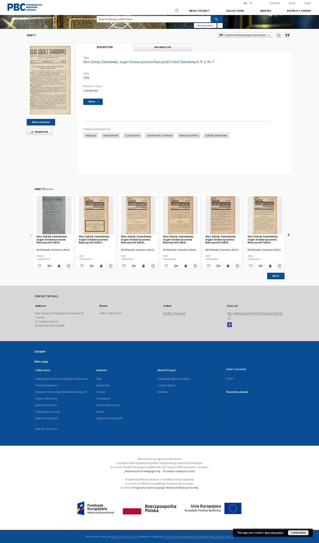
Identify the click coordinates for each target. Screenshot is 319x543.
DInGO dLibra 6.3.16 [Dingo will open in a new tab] (124, 536)
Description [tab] (105, 47)
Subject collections (46, 398)
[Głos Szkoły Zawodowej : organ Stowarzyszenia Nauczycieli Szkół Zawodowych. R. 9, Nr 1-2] (180, 215)
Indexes (265, 11)
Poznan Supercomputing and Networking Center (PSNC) (198, 536)
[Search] (217, 19)
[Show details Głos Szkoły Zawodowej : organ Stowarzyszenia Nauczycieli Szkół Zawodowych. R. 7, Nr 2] (68, 266)
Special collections (46, 405)
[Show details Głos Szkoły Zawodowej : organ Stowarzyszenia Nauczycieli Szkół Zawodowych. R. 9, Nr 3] (237, 266)
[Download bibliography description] (49, 266)
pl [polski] (251, 3)
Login (307, 3)
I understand (298, 532)
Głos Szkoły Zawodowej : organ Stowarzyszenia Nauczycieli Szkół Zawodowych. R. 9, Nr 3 (221, 239)
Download (38, 131)
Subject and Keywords (109, 418)
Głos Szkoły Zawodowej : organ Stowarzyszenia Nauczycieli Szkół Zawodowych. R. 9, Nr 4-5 (95, 239)
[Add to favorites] (278, 35)
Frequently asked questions (173, 379)
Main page (41, 361)
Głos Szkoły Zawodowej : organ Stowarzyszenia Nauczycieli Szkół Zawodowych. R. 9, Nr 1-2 (179, 239)
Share (292, 3)
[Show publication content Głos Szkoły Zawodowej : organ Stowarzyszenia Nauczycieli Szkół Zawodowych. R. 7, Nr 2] (59, 266)
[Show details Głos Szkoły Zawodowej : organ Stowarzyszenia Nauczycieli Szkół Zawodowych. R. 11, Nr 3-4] (279, 266)
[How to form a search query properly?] (220, 25)
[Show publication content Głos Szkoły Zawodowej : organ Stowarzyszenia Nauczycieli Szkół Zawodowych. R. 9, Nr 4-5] (101, 266)
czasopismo (90, 90)
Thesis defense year (108, 405)
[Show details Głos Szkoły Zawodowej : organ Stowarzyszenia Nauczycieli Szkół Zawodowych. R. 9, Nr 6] (152, 266)
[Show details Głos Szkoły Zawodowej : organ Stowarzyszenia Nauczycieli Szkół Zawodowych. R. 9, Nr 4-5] (110, 266)
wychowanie (110, 135)
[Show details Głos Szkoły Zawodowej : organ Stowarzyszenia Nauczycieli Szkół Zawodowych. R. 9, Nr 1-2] (194, 266)
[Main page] (176, 10)
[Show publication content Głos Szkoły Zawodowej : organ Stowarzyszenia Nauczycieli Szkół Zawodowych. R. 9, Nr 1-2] (185, 266)
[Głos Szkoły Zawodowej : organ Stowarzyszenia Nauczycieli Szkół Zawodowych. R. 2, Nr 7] (50, 80)
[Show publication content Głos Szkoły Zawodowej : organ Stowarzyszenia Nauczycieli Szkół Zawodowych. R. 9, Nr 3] (227, 266)
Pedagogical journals (47, 411)
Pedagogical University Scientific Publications (61, 379)
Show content (41, 122)
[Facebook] (229, 325)
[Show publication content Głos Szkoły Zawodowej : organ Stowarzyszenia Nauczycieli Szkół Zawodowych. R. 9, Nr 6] (143, 266)
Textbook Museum (46, 385)
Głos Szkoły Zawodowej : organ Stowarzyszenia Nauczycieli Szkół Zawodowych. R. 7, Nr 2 (52, 239)
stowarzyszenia (188, 135)
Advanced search (205, 25)
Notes (100, 411)
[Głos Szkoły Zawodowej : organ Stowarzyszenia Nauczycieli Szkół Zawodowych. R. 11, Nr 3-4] (265, 215)
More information (274, 532)
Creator (101, 392)
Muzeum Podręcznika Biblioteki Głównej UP (61, 392)
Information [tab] (162, 47)
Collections (235, 11)
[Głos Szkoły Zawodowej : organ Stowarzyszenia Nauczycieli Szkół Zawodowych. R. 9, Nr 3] (222, 215)
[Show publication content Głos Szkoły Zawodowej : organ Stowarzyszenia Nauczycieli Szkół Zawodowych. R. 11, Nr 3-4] (270, 266)
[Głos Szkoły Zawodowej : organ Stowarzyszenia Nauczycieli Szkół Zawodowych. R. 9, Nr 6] (138, 215)
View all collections (46, 429)
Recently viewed (299, 11)
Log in (230, 378)
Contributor (103, 398)
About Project (199, 11)
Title (98, 379)
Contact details (166, 385)
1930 (86, 77)
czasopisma (132, 135)
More (275, 276)
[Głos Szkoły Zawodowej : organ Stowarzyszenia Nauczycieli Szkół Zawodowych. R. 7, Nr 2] (54, 215)
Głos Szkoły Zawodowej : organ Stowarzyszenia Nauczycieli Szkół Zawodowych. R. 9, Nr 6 (137, 239)
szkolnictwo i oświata (159, 135)
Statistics (162, 392)
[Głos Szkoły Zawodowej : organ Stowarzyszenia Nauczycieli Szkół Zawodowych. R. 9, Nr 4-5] (96, 215)
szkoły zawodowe (216, 135)
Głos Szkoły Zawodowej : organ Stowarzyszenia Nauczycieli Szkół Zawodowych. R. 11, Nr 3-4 (264, 239)
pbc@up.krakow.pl (174, 313)
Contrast (274, 3)
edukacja (90, 135)
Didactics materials (46, 418)
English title (103, 385)
